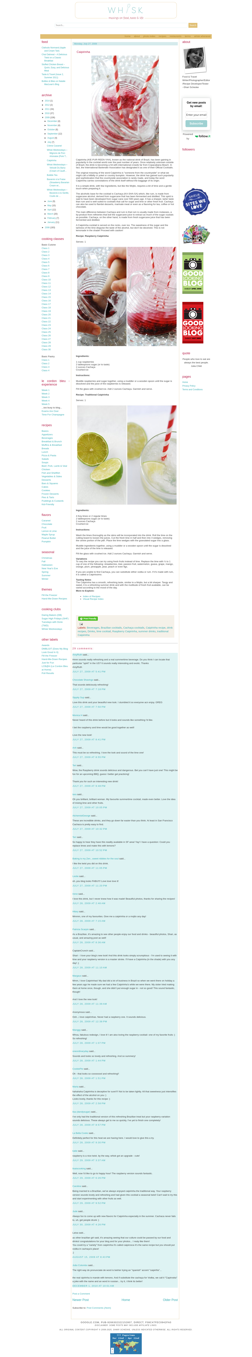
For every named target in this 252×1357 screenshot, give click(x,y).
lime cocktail (104, 631)
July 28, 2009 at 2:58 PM (89, 1103)
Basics (45, 431)
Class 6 (45, 265)
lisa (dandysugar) (81, 1111)
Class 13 (46, 290)
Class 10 (46, 279)
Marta (75, 1086)
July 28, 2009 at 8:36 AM (88, 942)
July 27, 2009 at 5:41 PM (89, 671)
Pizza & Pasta (49, 455)
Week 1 (46, 390)
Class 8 (45, 272)
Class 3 (45, 255)
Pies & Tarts (48, 497)
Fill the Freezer (49, 595)
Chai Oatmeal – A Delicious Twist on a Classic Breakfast (54, 57)
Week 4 (46, 400)
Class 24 (46, 328)
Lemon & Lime (49, 531)
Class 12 (46, 286)
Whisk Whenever (202, 36)
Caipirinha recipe (156, 627)
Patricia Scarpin (80, 929)
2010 (47, 113)
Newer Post (80, 1300)
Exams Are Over (50, 411)
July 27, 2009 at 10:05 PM (89, 807)
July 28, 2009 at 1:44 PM (89, 1060)
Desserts (46, 480)
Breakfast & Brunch (52, 441)
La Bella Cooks (80, 1133)
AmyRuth (77, 654)
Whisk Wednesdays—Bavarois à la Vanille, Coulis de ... (58, 193)
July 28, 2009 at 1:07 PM (89, 1043)
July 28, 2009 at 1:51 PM (89, 1078)
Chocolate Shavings (82, 679)
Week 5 (46, 404)
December (52, 121)
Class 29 (46, 346)
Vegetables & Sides (52, 476)
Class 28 (46, 342)
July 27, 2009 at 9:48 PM (89, 786)
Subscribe (196, 123)
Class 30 (46, 349)
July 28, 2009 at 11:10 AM (89, 967)
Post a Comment (81, 1293)
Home (127, 36)
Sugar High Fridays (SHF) (55, 618)
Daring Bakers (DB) (52, 615)
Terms (188, 36)
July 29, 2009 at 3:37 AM (88, 1160)
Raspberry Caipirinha (124, 631)
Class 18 (46, 307)
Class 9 (45, 276)
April (49, 209)
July (49, 142)
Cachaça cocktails (133, 627)
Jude (75, 1211)
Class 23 (46, 325)
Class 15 (46, 297)
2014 (47, 101)
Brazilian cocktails (111, 627)
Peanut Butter (49, 538)
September (52, 134)
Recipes (162, 36)
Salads (45, 459)
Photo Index (149, 36)
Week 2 (46, 393)
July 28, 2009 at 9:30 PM (89, 1142)
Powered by (196, 136)
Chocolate (47, 524)
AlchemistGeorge (81, 815)
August (51, 138)
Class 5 (45, 262)
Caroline (76, 1186)
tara (74, 794)
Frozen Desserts (50, 494)
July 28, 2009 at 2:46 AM (88, 903)
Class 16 (46, 300)
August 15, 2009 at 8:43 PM (91, 1257)
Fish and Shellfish (51, 473)
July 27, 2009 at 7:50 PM (89, 707)
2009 (47, 117)
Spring (45, 572)
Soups (45, 462)
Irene (75, 894)
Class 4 (45, 258)
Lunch (45, 452)
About (137, 36)
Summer (46, 575)
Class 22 (46, 321)
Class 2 (45, 251)
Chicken (46, 469)
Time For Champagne (53, 414)
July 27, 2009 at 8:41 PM (89, 739)
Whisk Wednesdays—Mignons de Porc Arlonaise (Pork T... (57, 153)
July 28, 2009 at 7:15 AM (88, 921)
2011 (47, 109)
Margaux (77, 975)
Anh (74, 747)
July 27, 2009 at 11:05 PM (89, 868)
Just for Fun (48, 662)
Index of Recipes (91, 596)
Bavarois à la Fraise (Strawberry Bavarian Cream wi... (58, 182)
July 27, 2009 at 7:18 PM (89, 689)
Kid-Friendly (48, 504)
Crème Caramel (54, 146)
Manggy (76, 1030)
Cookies (46, 490)
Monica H (77, 715)
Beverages (47, 438)
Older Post (170, 1300)
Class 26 (46, 335)
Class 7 (45, 269)
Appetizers (47, 434)
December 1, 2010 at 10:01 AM (93, 1286)
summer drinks (147, 631)
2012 (47, 105)
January (51, 222)
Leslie (75, 876)
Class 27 (46, 339)
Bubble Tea (52, 175)
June (49, 201)
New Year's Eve (50, 568)
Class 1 (45, 248)
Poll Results (48, 673)
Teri (74, 765)
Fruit (44, 527)
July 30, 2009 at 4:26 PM (89, 1224)
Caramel (46, 520)
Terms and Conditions (192, 389)
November (52, 125)
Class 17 (46, 304)
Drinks (91, 631)
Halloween (47, 565)
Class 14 (46, 293)
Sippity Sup (78, 697)
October (51, 129)
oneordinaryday (80, 1051)
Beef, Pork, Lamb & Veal (54, 466)
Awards (45, 645)
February (51, 218)
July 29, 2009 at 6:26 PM (89, 1178)
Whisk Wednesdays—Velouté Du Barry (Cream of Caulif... (57, 167)
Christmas (47, 558)
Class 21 (46, 318)
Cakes (45, 487)
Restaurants (175, 36)
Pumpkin (46, 541)
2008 (47, 227)
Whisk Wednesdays (52, 629)
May (49, 205)
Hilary (75, 911)
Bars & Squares (50, 483)
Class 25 (46, 332)
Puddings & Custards (53, 501)
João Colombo (80, 1265)
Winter (45, 579)
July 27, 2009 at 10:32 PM (89, 829)
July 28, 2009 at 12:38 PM (89, 1021)
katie (74, 1151)
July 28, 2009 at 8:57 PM (89, 1125)
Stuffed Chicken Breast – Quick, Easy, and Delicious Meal (55, 67)
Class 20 (46, 314)
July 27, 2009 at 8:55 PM (89, 757)
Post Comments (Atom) (99, 1308)
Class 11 (46, 283)
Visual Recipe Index (93, 599)
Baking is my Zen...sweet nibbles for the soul (95, 858)
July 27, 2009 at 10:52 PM (89, 850)
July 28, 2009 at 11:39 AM (89, 1004)
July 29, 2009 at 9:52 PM (89, 1203)
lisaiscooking (79, 1168)
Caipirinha (51, 160)
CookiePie (77, 1069)
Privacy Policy (188, 386)
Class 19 (46, 311)
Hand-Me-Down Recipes (54, 598)
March (50, 214)
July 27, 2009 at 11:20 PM (89, 885)
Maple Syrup (48, 534)
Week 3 (46, 397)
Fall (43, 561)
